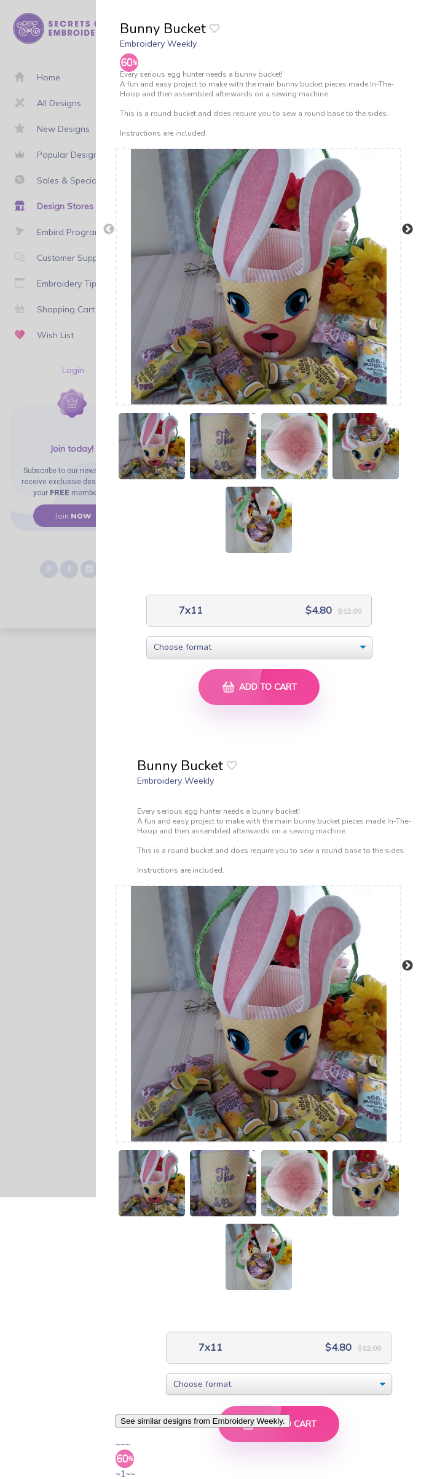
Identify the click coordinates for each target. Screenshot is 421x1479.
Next (407, 229)
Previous (109, 229)
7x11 (189, 610)
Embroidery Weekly (158, 43)
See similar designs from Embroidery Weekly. (202, 1421)
